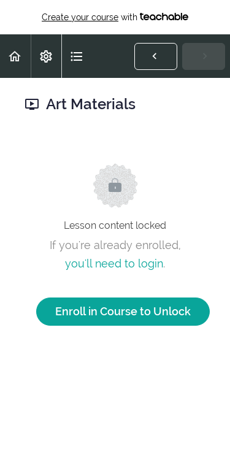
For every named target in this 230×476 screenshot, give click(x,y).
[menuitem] (46, 56)
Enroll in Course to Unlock (123, 311)
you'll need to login (114, 263)
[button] (15, 56)
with (115, 17)
